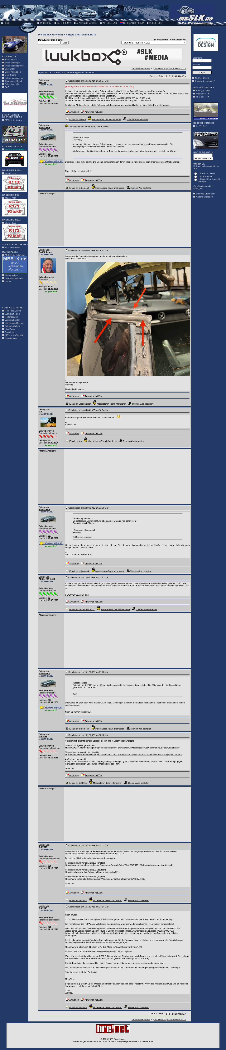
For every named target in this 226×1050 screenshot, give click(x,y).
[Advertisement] (13, 295)
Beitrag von (44, 80)
